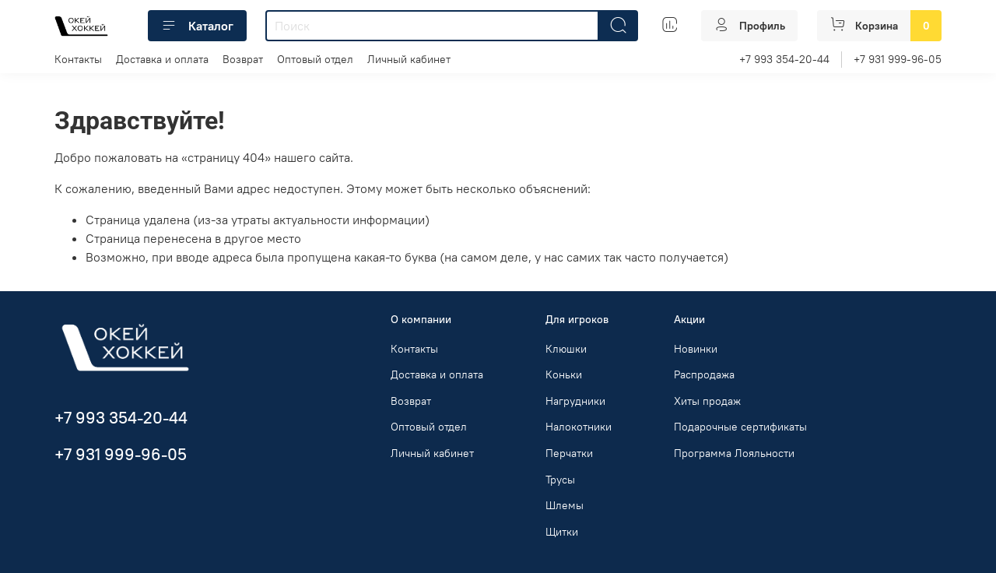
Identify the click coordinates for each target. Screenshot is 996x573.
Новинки (695, 349)
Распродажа (704, 374)
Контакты (78, 59)
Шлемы (564, 505)
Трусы (560, 480)
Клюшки (566, 349)
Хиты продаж (707, 401)
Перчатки (569, 453)
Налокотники (578, 427)
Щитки (561, 532)
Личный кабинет (409, 59)
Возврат (243, 59)
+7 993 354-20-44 (784, 59)
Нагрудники (575, 401)
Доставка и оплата (162, 59)
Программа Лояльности (734, 453)
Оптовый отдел (315, 59)
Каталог (197, 25)
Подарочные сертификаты (740, 427)
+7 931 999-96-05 (898, 59)
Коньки (563, 374)
